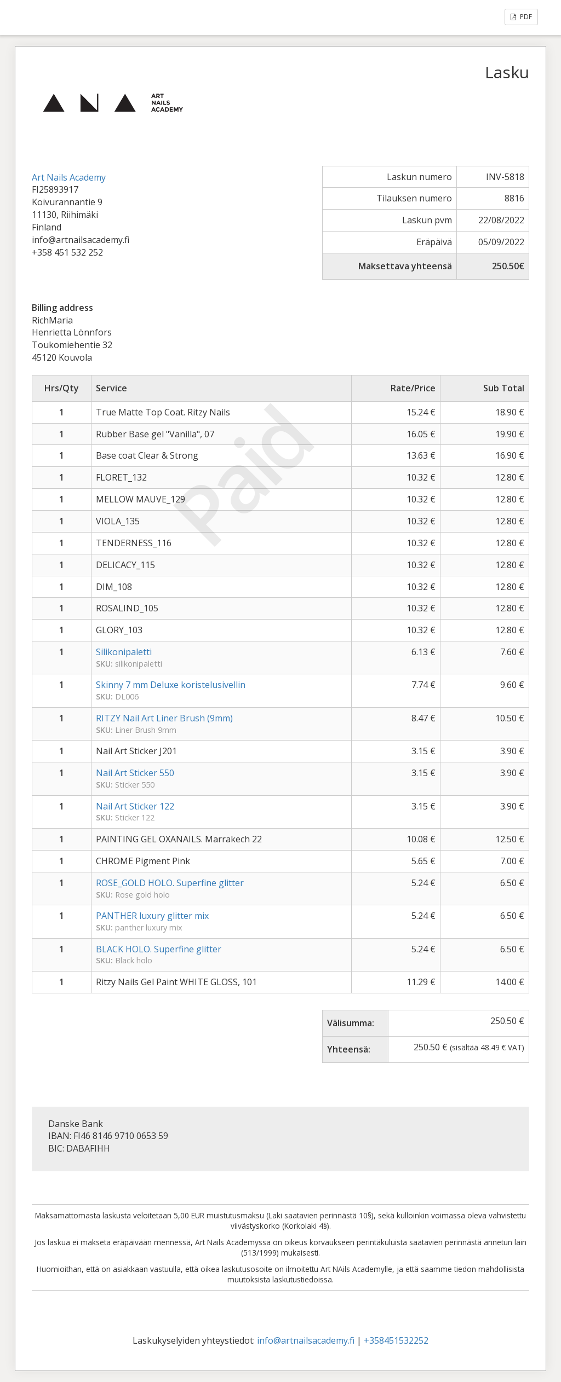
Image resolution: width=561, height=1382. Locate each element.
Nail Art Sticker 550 (135, 773)
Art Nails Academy (69, 177)
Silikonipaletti (124, 652)
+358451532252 (396, 1340)
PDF (521, 16)
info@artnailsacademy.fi (305, 1340)
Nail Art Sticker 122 (135, 806)
